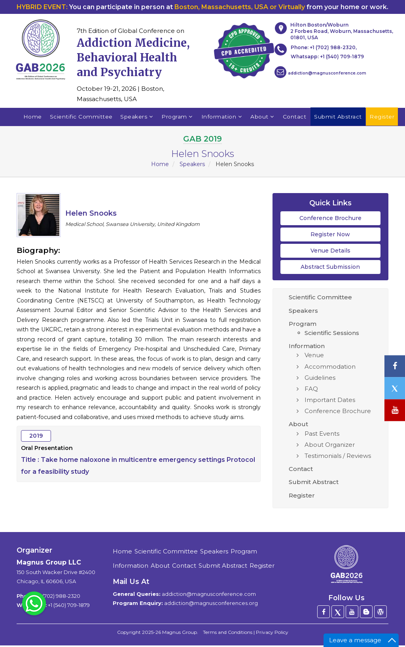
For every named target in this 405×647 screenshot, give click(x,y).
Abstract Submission (330, 268)
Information (222, 117)
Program (177, 117)
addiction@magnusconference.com (320, 72)
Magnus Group (179, 634)
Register (302, 497)
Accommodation (330, 368)
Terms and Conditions (227, 634)
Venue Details (330, 252)
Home (32, 117)
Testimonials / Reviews (338, 457)
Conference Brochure (330, 219)
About (262, 117)
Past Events (322, 435)
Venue (314, 357)
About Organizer (330, 446)
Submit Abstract (314, 484)
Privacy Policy (272, 634)
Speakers (136, 117)
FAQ (311, 390)
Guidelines (320, 379)
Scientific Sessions (332, 334)
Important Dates (330, 402)
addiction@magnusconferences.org (211, 605)
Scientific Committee (80, 117)
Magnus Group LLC (49, 564)
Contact (295, 117)
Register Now (330, 235)
